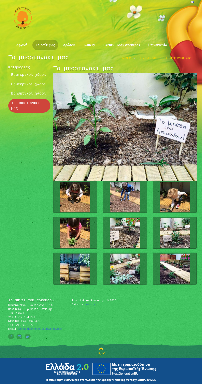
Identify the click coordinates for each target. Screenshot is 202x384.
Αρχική (21, 45)
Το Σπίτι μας (45, 45)
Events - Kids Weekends (121, 45)
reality (90, 304)
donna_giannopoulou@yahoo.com (40, 329)
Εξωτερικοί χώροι (28, 84)
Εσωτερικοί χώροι (28, 75)
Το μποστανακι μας (177, 58)
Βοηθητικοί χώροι (28, 94)
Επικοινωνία (157, 45)
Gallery (89, 45)
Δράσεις (69, 45)
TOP (101, 353)
